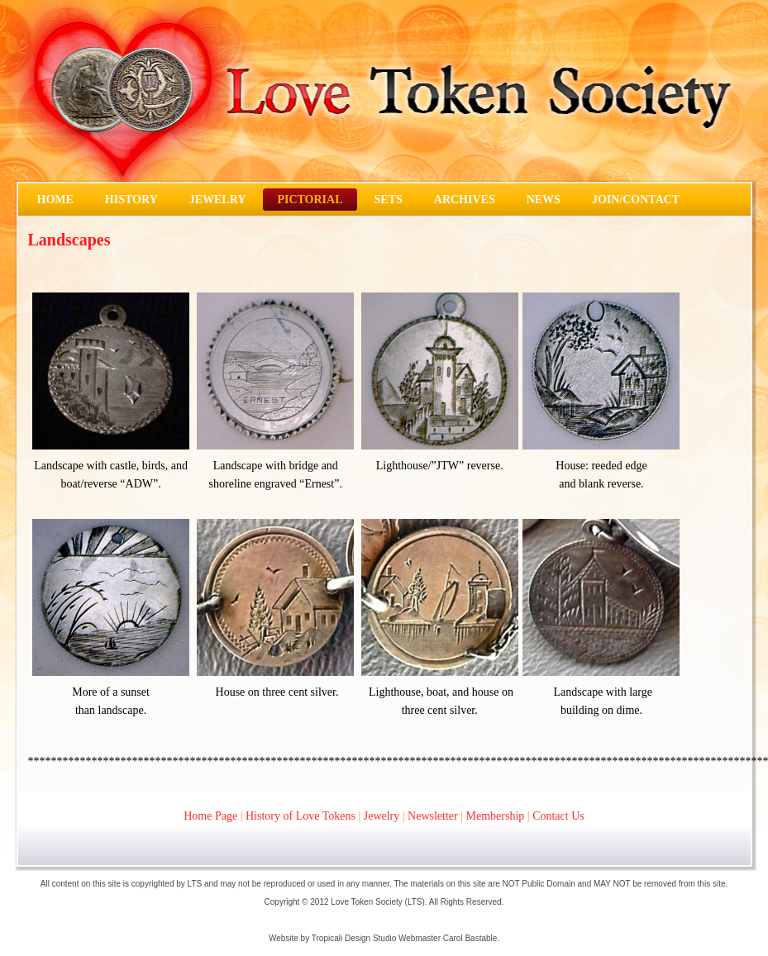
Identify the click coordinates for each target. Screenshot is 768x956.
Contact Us (558, 816)
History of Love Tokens (300, 816)
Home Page (210, 816)
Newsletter (433, 816)
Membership (495, 816)
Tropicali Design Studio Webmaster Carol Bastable (405, 938)
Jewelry (382, 816)
